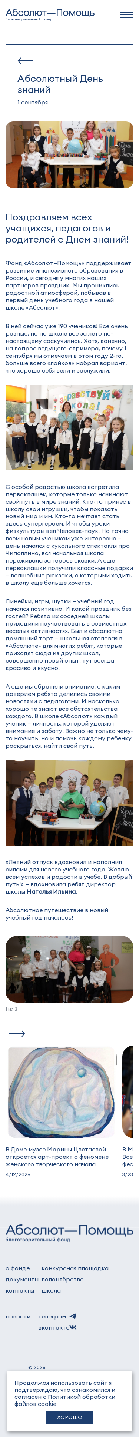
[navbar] (126, 15)
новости (18, 1316)
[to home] (50, 14)
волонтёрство (63, 1279)
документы (22, 1279)
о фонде (18, 1267)
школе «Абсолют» (32, 307)
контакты (20, 1290)
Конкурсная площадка (75, 1267)
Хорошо (69, 1417)
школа (51, 1290)
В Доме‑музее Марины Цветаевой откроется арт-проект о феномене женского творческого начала (57, 1156)
